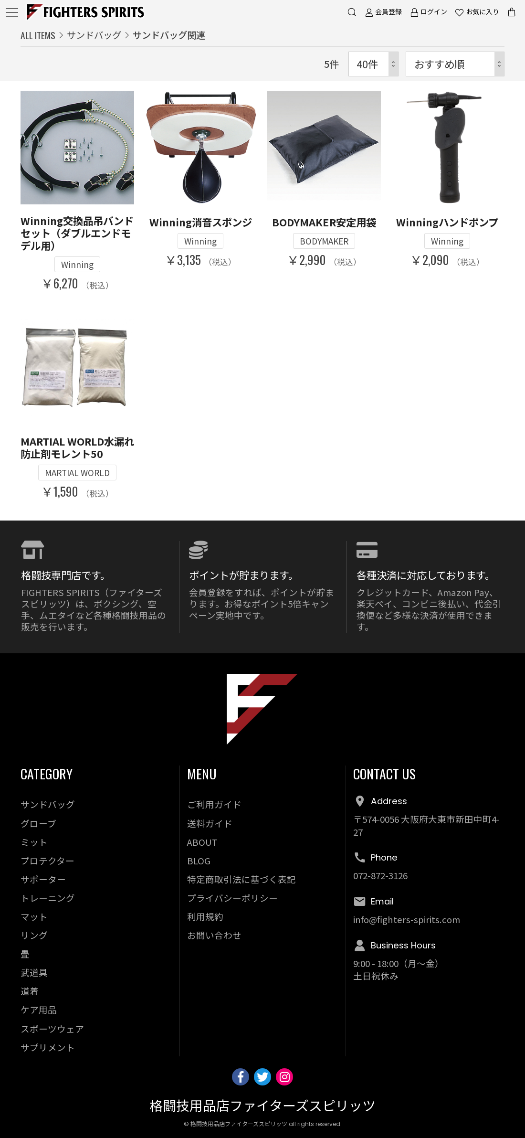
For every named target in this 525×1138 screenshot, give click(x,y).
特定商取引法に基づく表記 (241, 878)
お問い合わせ (214, 934)
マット (34, 916)
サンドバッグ (94, 35)
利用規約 (205, 916)
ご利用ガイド (214, 804)
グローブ (38, 823)
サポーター (43, 878)
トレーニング (48, 897)
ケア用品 (39, 1009)
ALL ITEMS (38, 35)
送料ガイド (209, 823)
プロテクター (47, 860)
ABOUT (202, 841)
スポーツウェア (52, 1028)
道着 (30, 990)
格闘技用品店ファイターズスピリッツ (262, 1106)
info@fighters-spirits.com (406, 919)
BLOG (198, 860)
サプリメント (48, 1047)
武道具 (34, 972)
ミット (34, 841)
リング (34, 934)
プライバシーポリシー (232, 897)
